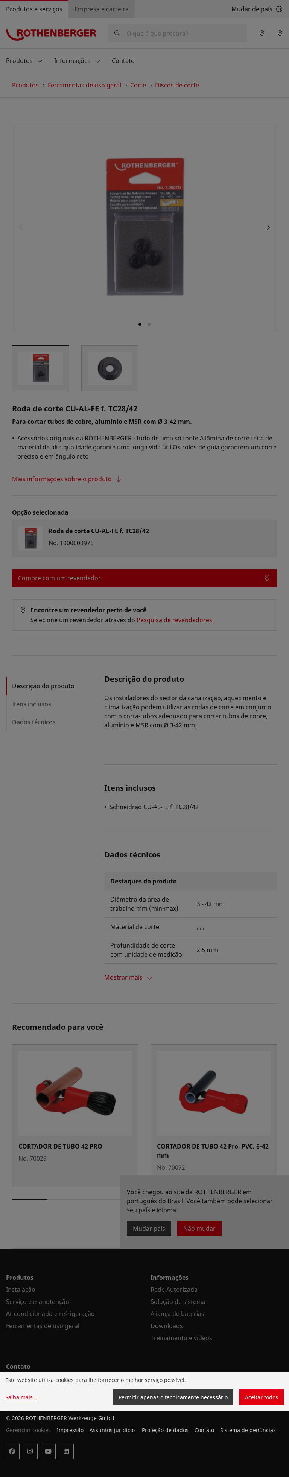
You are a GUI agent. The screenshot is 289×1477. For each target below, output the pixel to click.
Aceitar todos (261, 1397)
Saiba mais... (21, 1397)
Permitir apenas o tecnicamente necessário (173, 1397)
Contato (204, 1430)
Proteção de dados (165, 1430)
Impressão (70, 1430)
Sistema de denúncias (248, 1430)
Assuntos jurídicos (113, 1430)
